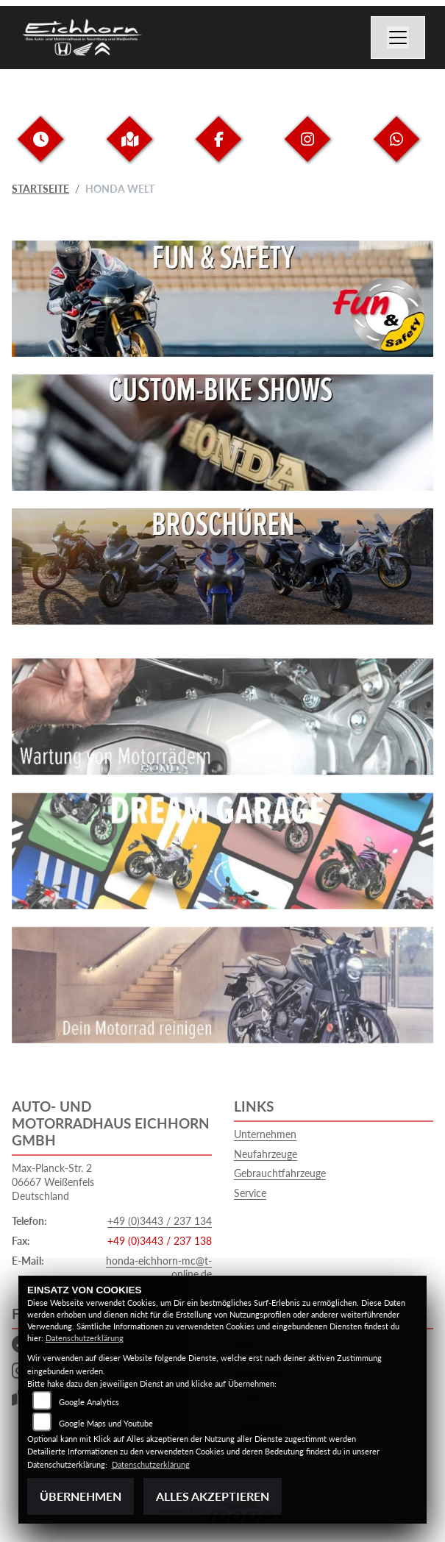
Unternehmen (265, 1134)
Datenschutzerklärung (85, 1338)
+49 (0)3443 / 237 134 (159, 1221)
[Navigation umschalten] (398, 37)
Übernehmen (80, 1496)
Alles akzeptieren (212, 1496)
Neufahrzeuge (265, 1154)
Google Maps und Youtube (106, 1423)
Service (250, 1193)
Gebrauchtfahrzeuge (280, 1173)
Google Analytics (89, 1402)
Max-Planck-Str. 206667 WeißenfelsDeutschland (53, 1181)
